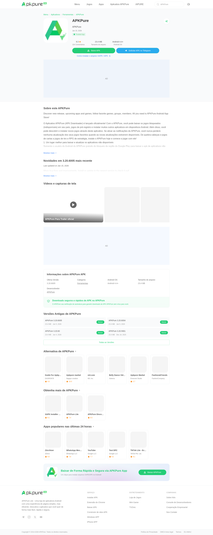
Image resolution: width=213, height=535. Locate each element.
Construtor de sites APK (97, 512)
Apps (101, 4)
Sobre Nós (170, 497)
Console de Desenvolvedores (178, 502)
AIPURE (139, 4)
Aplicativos (55, 14)
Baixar (100, 322)
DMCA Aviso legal (166, 532)
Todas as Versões (106, 342)
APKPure (76, 27)
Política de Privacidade (149, 532)
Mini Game (134, 502)
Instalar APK (92, 497)
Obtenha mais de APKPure (60, 390)
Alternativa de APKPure (58, 351)
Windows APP (93, 517)
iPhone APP (92, 522)
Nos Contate (171, 512)
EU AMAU (187, 532)
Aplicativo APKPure (119, 4)
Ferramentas (68, 14)
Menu (77, 4)
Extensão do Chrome (96, 502)
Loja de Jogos (135, 497)
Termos (178, 532)
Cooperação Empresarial (176, 507)
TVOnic (132, 507)
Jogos (89, 4)
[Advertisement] (106, 79)
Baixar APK (92, 507)
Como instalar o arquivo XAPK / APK (94, 56)
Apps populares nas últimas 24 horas (67, 426)
